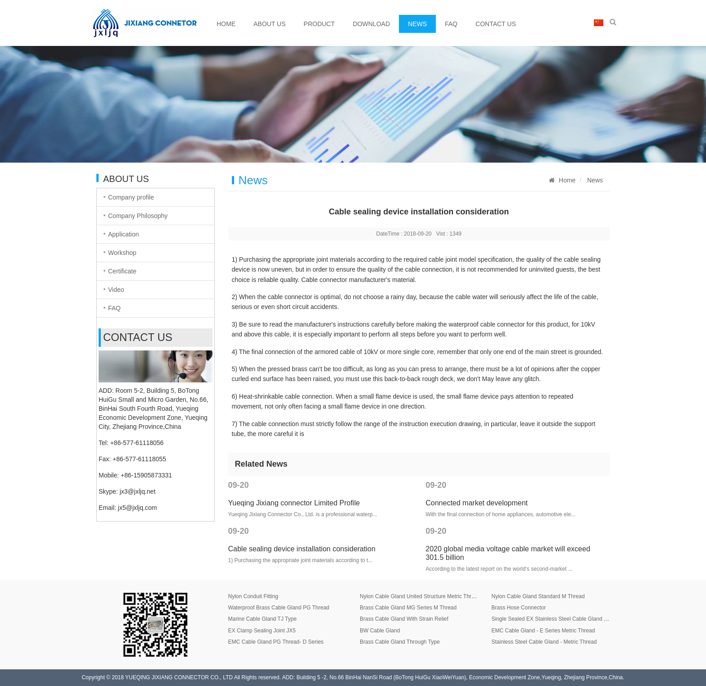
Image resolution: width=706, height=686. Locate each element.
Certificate (122, 271)
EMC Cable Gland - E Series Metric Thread (543, 630)
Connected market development (476, 503)
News (417, 23)
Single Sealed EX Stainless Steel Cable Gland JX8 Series (560, 619)
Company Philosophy (137, 215)
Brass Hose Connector (518, 607)
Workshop (122, 252)
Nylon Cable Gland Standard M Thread (537, 596)
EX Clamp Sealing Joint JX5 (262, 630)
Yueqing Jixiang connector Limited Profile (294, 503)
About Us (269, 23)
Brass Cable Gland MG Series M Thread (408, 607)
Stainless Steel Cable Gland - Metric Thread (544, 642)
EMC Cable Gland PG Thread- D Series (276, 642)
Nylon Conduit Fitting (253, 596)
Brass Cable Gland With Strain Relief (404, 619)
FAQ (451, 23)
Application (123, 234)
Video (116, 289)
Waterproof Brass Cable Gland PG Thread (279, 607)
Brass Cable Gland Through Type (400, 642)
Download (371, 23)
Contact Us (495, 23)
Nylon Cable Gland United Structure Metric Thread (420, 596)
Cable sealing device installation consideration (302, 549)
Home (226, 23)
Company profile (131, 197)
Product (319, 23)
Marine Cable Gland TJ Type (262, 619)
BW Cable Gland (380, 630)
